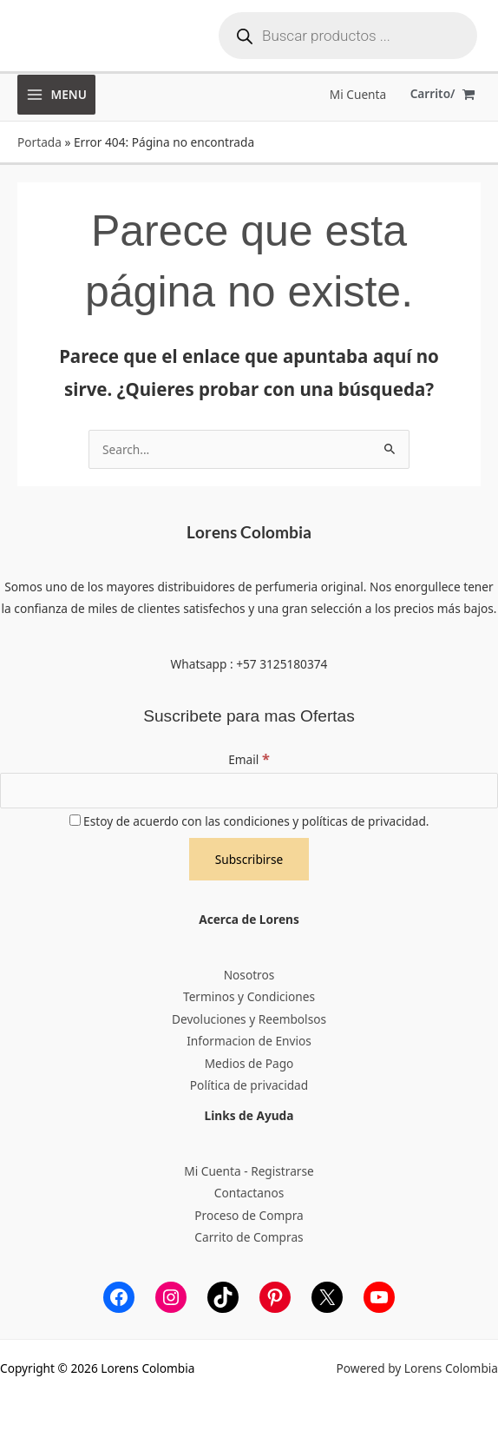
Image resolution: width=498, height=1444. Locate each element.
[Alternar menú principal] (56, 95)
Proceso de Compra (248, 1215)
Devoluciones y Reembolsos (249, 1019)
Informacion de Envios (249, 1040)
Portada (39, 142)
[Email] (249, 791)
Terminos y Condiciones (249, 996)
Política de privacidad (249, 1085)
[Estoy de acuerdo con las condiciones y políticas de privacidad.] (75, 820)
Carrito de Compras (248, 1237)
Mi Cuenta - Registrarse (248, 1171)
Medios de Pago (249, 1063)
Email (249, 759)
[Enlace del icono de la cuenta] (358, 94)
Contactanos (249, 1192)
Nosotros (249, 974)
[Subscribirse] (249, 859)
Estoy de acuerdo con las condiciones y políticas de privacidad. (249, 821)
